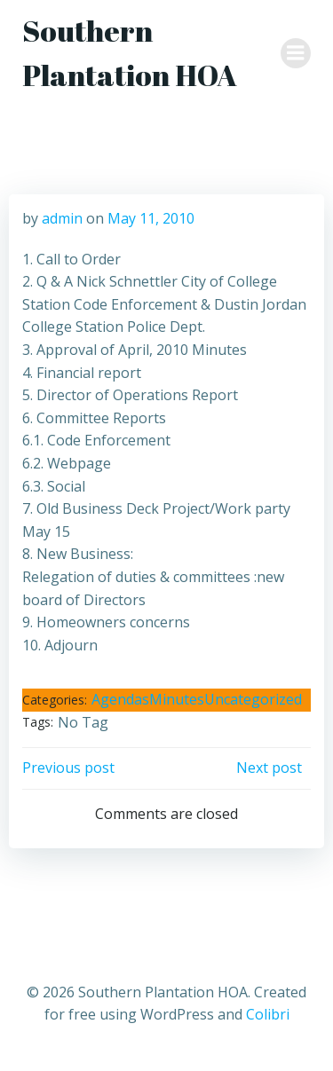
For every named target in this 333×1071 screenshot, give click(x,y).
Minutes (176, 699)
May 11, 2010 (150, 218)
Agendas (120, 699)
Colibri (267, 1014)
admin (62, 218)
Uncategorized (253, 699)
